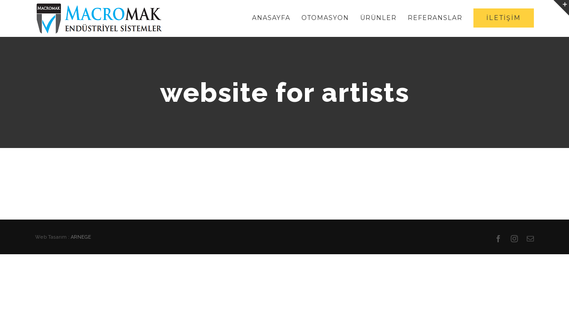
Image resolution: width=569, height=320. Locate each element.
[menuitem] (245, 18)
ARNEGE (81, 237)
